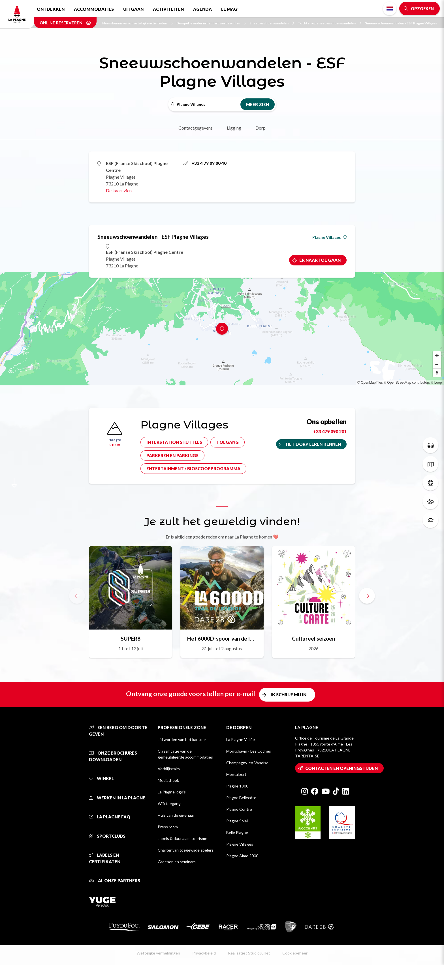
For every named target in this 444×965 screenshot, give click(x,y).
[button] (367, 596)
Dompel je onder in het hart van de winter (211, 23)
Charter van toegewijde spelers (186, 850)
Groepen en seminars (177, 861)
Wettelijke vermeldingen (158, 953)
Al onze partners (114, 880)
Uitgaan (133, 9)
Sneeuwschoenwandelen (271, 23)
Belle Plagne (237, 832)
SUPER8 (130, 638)
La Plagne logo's (172, 791)
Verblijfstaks (169, 768)
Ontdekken (51, 9)
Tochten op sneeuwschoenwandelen (329, 23)
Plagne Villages (329, 237)
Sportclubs (107, 836)
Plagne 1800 (237, 786)
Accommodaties (94, 9)
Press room (168, 826)
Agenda (202, 9)
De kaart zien (119, 190)
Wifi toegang (169, 803)
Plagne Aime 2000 (242, 855)
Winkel (101, 778)
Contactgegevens (195, 127)
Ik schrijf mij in (288, 694)
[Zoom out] (437, 364)
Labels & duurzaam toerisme (182, 838)
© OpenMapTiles (370, 383)
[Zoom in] (437, 355)
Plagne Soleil (237, 820)
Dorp (260, 127)
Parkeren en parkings (172, 455)
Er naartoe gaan (320, 260)
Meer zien (257, 104)
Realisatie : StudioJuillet (249, 953)
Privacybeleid (204, 953)
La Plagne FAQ (109, 816)
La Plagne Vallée (240, 739)
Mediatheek (168, 780)
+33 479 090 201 (330, 431)
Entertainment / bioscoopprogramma (193, 468)
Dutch (390, 8)
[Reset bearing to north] (437, 372)
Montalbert (236, 774)
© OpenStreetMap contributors (407, 383)
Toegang (227, 442)
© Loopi (437, 383)
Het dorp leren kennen (313, 444)
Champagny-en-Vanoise (247, 762)
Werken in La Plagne (117, 797)
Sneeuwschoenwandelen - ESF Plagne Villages (401, 23)
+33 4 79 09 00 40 (205, 163)
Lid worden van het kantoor (182, 739)
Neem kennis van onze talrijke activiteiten (137, 23)
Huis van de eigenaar (176, 815)
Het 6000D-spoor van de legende (222, 638)
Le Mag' (229, 9)
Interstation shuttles (174, 442)
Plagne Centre (239, 809)
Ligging (234, 127)
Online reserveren (65, 22)
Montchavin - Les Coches (248, 751)
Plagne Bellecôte (241, 797)
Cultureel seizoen (313, 638)
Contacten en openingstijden (341, 768)
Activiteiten (168, 9)
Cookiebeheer (295, 953)
